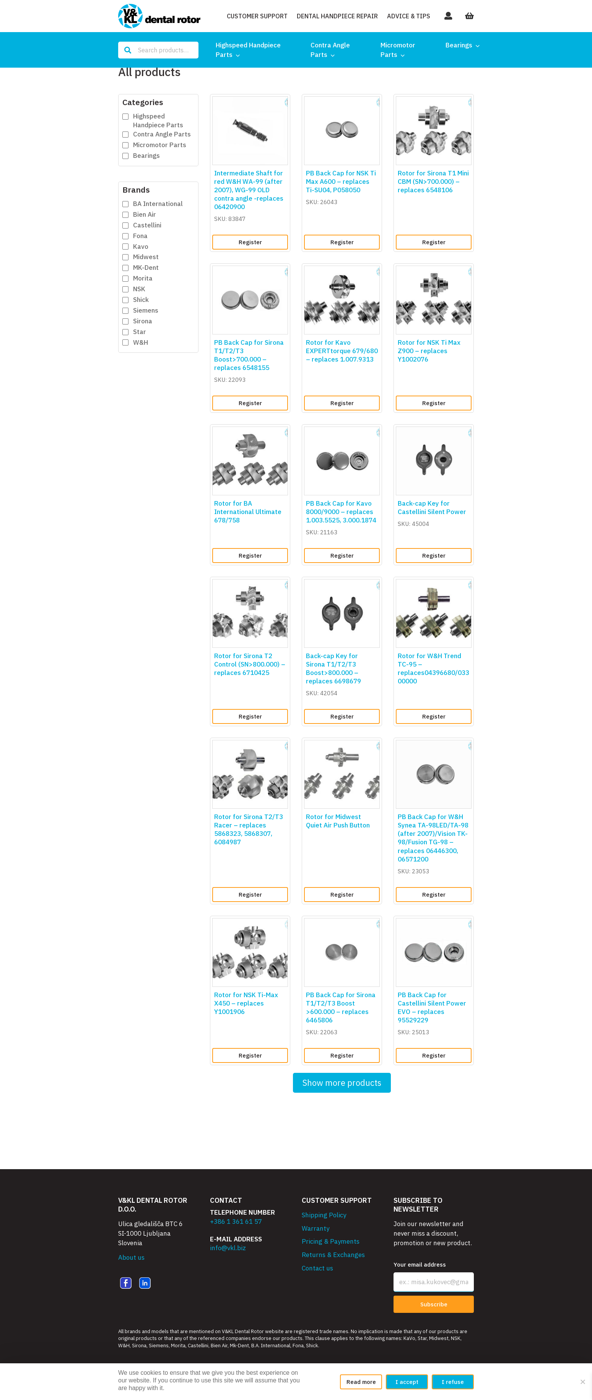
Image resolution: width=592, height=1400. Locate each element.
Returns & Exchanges (333, 1255)
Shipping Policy (324, 1215)
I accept (406, 1381)
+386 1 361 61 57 (236, 1221)
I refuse (453, 1381)
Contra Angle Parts (330, 50)
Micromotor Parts (398, 50)
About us (131, 1257)
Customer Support (257, 16)
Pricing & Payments (330, 1241)
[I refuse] (582, 1381)
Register (250, 242)
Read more (361, 1381)
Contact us (317, 1268)
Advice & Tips (408, 16)
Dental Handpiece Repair (337, 16)
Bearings (459, 45)
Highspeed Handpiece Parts (248, 50)
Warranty (315, 1228)
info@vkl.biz (228, 1248)
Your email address (420, 1264)
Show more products (342, 1082)
